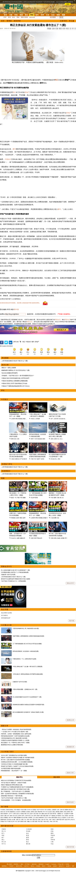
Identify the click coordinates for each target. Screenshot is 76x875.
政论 (13, 17)
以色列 (17, 518)
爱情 (12, 439)
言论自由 (9, 819)
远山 (27, 833)
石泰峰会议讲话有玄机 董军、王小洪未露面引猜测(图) (17, 762)
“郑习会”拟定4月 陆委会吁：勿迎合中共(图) (13, 782)
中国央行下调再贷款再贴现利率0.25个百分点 (15, 386)
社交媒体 (66, 813)
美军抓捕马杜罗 (5, 618)
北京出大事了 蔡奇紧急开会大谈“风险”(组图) (14, 755)
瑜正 (27, 841)
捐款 (22, 864)
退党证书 (61, 866)
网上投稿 (9, 864)
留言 (60, 28)
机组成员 (39, 439)
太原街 (55, 439)
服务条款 (34, 864)
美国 (21, 15)
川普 (15, 809)
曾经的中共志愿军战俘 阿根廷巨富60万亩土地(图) (15, 579)
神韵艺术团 (19, 866)
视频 (63, 15)
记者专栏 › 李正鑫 (67, 21)
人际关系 (55, 418)
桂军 (63, 819)
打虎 (48, 813)
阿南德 (13, 518)
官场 (16, 15)
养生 (57, 821)
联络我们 (16, 864)
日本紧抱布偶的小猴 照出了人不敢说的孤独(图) (15, 572)
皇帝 (19, 821)
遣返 (34, 819)
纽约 (37, 15)
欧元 (29, 815)
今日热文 (4, 399)
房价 (72, 815)
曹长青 (28, 844)
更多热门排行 (70, 772)
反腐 (45, 813)
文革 (54, 821)
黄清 (27, 835)
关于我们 (27, 864)
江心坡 (68, 817)
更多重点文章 (70, 720)
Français (53, 864)
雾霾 (15, 817)
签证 (36, 819)
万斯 (71, 811)
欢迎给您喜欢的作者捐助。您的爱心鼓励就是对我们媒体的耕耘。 (20, 303)
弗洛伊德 (40, 811)
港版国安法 (13, 811)
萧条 (36, 497)
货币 (23, 815)
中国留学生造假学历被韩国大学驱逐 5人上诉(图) (15, 740)
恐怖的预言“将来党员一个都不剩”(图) (12, 795)
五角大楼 (53, 538)
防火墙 (23, 817)
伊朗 (16, 418)
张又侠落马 (4, 615)
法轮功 (37, 817)
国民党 (17, 459)
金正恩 (50, 811)
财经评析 (32, 17)
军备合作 (39, 538)
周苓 (3, 835)
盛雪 (27, 837)
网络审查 (41, 817)
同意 (67, 4)
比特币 (19, 815)
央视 (17, 819)
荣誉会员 (58, 319)
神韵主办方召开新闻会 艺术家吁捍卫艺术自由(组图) (16, 780)
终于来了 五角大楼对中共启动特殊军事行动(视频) (15, 759)
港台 (26, 15)
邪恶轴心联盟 (21, 418)
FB (70, 813)
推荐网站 (4, 866)
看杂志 (32, 866)
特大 (67, 28)
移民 (22, 819)
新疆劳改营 (3, 819)
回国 (39, 819)
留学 (28, 819)
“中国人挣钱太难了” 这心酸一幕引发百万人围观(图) (27, 666)
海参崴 (53, 815)
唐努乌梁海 (54, 817)
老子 (52, 418)
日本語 (67, 864)
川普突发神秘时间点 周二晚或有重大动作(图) (26, 628)
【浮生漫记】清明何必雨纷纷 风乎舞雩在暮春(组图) (28, 674)
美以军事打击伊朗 (6, 613)
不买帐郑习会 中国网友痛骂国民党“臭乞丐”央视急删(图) (17, 787)
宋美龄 (2, 821)
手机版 (49, 28)
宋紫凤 (4, 829)
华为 (40, 813)
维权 (26, 817)
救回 (44, 439)
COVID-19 (29, 809)
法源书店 (26, 866)
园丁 (3, 837)
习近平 (38, 809)
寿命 (51, 821)
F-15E (35, 439)
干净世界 (11, 866)
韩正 (56, 80)
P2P (12, 817)
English (47, 864)
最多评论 (19, 777)
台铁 (58, 809)
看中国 (15, 8)
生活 (52, 15)
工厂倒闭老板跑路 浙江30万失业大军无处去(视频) (27, 643)
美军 (32, 439)
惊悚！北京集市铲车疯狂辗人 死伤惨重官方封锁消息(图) (17, 793)
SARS (71, 817)
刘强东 (66, 815)
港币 (35, 815)
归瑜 (52, 831)
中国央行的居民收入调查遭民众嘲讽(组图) (14, 381)
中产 (50, 815)
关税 (65, 811)
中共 (35, 459)
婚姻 (24, 497)
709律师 (30, 817)
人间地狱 (37, 418)
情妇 (37, 813)
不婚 (18, 497)
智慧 (33, 821)
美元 (16, 815)
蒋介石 (73, 819)
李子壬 (4, 844)
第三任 (62, 497)
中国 (32, 459)
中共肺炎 (3, 809)
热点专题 (4, 609)
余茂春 (63, 538)
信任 (15, 439)
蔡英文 (59, 815)
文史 (47, 15)
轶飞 (3, 833)
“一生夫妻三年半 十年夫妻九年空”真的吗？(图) (14, 731)
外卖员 (33, 418)
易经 (25, 821)
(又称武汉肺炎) (9, 809)
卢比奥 (22, 809)
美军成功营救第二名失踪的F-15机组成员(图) (26, 651)
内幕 (25, 813)
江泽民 (14, 813)
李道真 (28, 831)
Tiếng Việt (61, 864)
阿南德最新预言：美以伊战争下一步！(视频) (14, 770)
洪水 (4, 811)
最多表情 (56, 777)
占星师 (13, 418)
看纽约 (44, 866)
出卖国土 (49, 809)
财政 (44, 815)
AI (51, 518)
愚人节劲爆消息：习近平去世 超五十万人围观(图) (15, 791)
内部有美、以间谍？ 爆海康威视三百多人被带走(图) (16, 734)
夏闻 (52, 833)
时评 (5, 17)
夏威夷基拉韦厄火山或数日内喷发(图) (12, 744)
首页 (5, 15)
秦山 (3, 839)
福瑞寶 (55, 866)
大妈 (70, 815)
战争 (24, 518)
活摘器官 (54, 809)
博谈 (31, 15)
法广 (62, 813)
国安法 (70, 809)
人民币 (26, 815)
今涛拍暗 (29, 829)
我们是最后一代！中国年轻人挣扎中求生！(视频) (15, 742)
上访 (34, 817)
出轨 (18, 439)
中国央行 (8, 159)
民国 (60, 819)
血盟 (18, 538)
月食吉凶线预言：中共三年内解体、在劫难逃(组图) (16, 800)
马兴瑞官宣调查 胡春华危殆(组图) (11, 768)
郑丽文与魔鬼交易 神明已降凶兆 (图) (11, 785)
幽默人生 (29, 821)
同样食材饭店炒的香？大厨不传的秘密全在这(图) (15, 736)
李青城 (53, 839)
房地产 (27, 92)
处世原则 (66, 418)
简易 (52, 829)
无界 (73, 866)
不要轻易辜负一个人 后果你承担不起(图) (24, 659)
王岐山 (54, 811)
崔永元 (18, 813)
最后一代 (13, 497)
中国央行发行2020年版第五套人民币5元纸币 (15, 378)
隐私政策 (41, 864)
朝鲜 (55, 497)
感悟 (36, 821)
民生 (47, 819)
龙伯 (53, 459)
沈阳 (52, 439)
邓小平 (6, 821)
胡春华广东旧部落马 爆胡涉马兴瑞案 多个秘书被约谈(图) (17, 757)
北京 (63, 815)
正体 (53, 28)
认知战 (58, 538)
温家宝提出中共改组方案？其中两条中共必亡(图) (15, 789)
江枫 (52, 841)
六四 (45, 809)
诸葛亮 (22, 821)
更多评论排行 (70, 802)
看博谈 (9, 21)
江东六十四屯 (47, 817)
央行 (8, 815)
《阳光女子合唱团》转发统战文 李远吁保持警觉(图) (16, 729)
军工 (66, 538)
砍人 (61, 439)
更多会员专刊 (70, 583)
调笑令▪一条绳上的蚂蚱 (8, 367)
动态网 (67, 866)
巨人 (56, 459)
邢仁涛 (4, 841)
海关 (31, 819)
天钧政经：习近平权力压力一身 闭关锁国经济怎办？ (17, 375)
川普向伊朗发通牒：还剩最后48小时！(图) (25, 689)
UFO (44, 811)
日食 (58, 497)
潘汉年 (25, 459)
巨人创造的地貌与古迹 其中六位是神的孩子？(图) (15, 570)
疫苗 (2, 811)
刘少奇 (12, 821)
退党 (36, 811)
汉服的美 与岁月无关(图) (8, 574)
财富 (47, 815)
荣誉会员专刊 (6, 566)
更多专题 (71, 620)
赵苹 (52, 837)
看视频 (38, 866)
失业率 (33, 497)
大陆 (10, 15)
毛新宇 (38, 459)
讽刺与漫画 (24, 17)
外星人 (48, 821)
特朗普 (18, 809)
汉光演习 (18, 811)
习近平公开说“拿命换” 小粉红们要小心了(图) (14, 798)
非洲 (35, 538)
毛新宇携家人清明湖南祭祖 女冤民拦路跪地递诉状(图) (28, 636)
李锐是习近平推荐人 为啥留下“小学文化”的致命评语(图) (17, 766)
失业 (57, 518)
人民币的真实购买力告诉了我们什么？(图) (14, 361)
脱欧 (5, 815)
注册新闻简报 (6, 851)
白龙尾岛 (63, 817)
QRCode (16, 341)
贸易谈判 (5, 813)
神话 (59, 459)
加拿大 (2, 815)
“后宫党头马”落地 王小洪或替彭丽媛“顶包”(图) (14, 764)
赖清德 (57, 811)
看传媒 (49, 866)
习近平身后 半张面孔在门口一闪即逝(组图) (13, 581)
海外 (50, 819)
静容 (27, 839)
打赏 (57, 28)
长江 (73, 809)
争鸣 (9, 17)
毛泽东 (42, 459)
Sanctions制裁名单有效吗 (9, 373)
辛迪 (52, 844)
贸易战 (34, 809)
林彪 (9, 821)
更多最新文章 (70, 746)
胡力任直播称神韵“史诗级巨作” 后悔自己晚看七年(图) (28, 712)
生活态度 (61, 418)
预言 (21, 518)
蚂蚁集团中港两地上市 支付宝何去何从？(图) (15, 370)
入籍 (42, 819)
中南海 (22, 813)
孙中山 (69, 819)
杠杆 (14, 815)
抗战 (66, 819)
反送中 (31, 813)
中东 (52, 497)
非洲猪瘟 (5, 817)
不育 (21, 497)
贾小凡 (4, 831)
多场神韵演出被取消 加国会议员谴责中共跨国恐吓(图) (28, 704)
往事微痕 (23, 811)
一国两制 (58, 813)
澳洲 (57, 819)
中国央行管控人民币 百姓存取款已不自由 (14, 383)
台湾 (56, 815)
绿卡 (44, 819)
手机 (39, 821)
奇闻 (58, 15)
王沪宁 (10, 813)
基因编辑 (18, 817)
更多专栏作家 (70, 847)
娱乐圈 (54, 518)
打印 (64, 28)
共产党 (21, 459)
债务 (11, 815)
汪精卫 (13, 459)
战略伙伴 (22, 538)
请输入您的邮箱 (27, 855)
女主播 (13, 819)
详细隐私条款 (32, 4)
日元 (32, 815)
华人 (20, 819)
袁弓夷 (7, 811)
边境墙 (68, 811)
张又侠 (42, 809)
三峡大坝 (62, 809)
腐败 (43, 813)
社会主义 (13, 538)
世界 (42, 15)
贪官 (34, 813)
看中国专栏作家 (7, 826)
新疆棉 (66, 809)
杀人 (58, 439)
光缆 (32, 538)
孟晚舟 (61, 811)
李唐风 (53, 835)
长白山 (59, 817)
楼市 (14, 149)
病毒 (25, 809)
